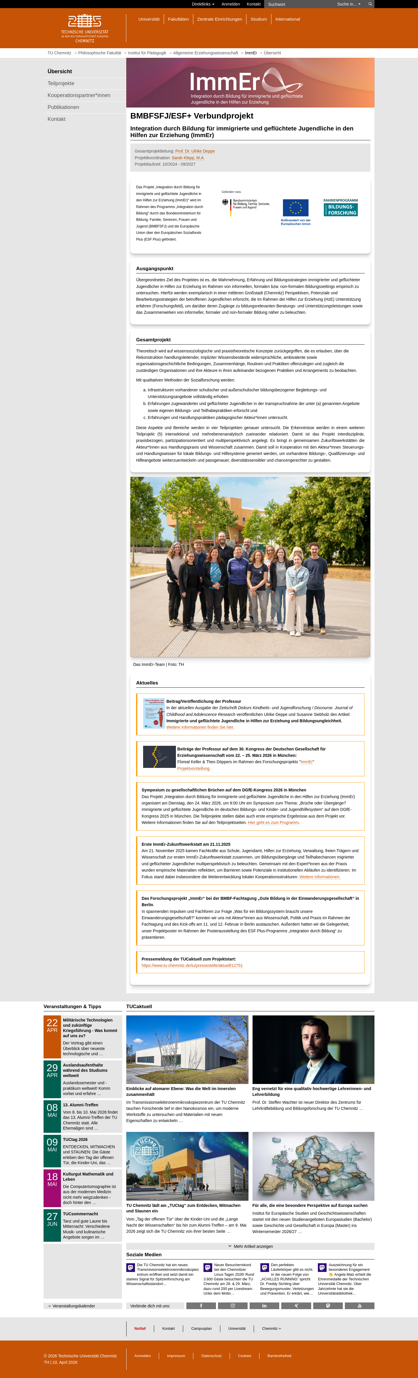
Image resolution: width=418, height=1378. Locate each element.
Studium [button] (259, 19)
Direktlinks (203, 4)
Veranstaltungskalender (74, 1306)
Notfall (140, 1329)
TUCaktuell (139, 1006)
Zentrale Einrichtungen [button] (219, 19)
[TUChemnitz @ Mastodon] (328, 1305)
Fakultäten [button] (178, 19)
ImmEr (307, 761)
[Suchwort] (297, 4)
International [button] (287, 19)
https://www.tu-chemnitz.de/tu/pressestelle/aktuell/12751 (192, 965)
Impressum (176, 1356)
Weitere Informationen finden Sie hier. (200, 727)
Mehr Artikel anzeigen (253, 1246)
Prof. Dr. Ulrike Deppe (195, 151)
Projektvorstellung (193, 768)
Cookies (244, 1356)
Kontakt (254, 4)
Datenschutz (211, 1356)
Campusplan (201, 1329)
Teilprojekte (61, 83)
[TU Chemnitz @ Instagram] (233, 1305)
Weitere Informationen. (320, 877)
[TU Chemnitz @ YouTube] (359, 1305)
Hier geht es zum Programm (273, 822)
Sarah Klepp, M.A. (188, 157)
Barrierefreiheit (280, 1356)
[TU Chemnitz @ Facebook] (201, 1305)
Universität (237, 1329)
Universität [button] (149, 19)
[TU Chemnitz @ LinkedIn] (264, 1305)
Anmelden (230, 4)
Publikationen (63, 107)
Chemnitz (270, 1329)
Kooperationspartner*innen (79, 95)
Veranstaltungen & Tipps (72, 1006)
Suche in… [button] (349, 4)
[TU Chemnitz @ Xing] (296, 1305)
